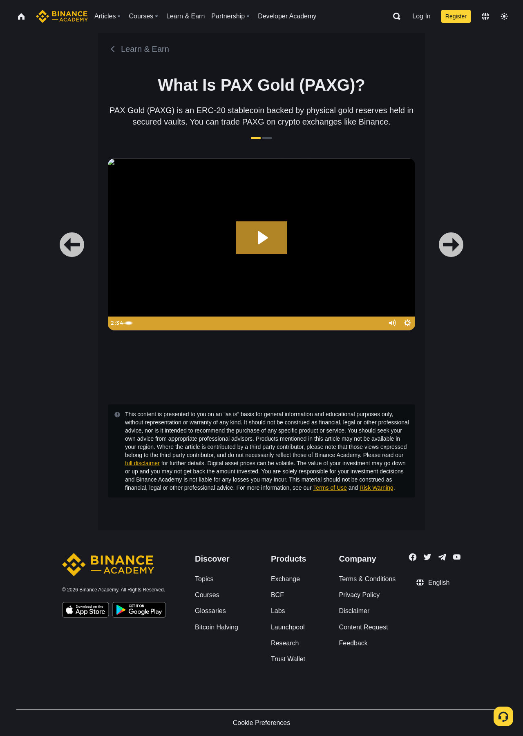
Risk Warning (376, 487)
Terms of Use (329, 487)
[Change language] (485, 16)
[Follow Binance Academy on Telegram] (442, 557)
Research (285, 643)
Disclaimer (354, 610)
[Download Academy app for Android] (138, 611)
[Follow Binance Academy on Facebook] (413, 557)
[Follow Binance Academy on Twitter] (427, 557)
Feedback (353, 643)
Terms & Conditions (367, 578)
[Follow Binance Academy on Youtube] (457, 557)
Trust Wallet (288, 659)
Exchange (285, 578)
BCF (277, 594)
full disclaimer (142, 463)
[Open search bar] (394, 16)
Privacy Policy (359, 594)
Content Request (363, 627)
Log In (421, 16)
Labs (278, 610)
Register (456, 16)
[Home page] (62, 16)
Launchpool (288, 627)
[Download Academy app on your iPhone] (85, 611)
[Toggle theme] (504, 16)
